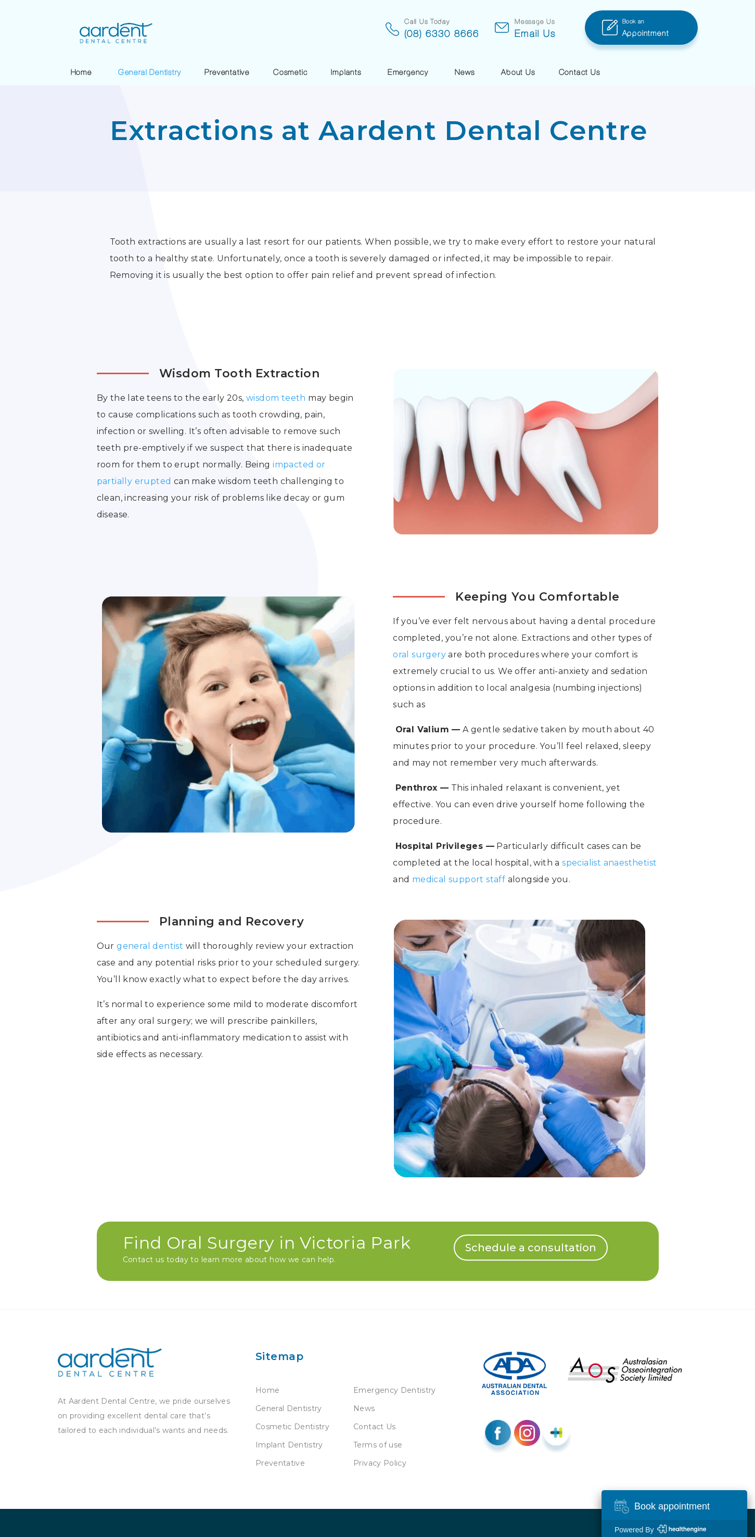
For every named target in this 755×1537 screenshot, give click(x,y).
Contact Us (579, 72)
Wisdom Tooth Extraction (239, 373)
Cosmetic (290, 72)
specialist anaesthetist (609, 863)
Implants (346, 72)
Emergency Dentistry (394, 1390)
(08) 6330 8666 (361, 33)
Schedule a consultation (530, 1247)
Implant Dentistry (289, 1445)
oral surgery (419, 654)
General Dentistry (150, 72)
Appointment (660, 26)
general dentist (150, 946)
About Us (518, 72)
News (465, 72)
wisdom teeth (276, 398)
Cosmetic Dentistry (292, 1426)
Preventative (227, 72)
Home (81, 72)
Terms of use (377, 1445)
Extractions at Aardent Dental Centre (379, 130)
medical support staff (457, 879)
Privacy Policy (379, 1463)
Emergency (408, 72)
